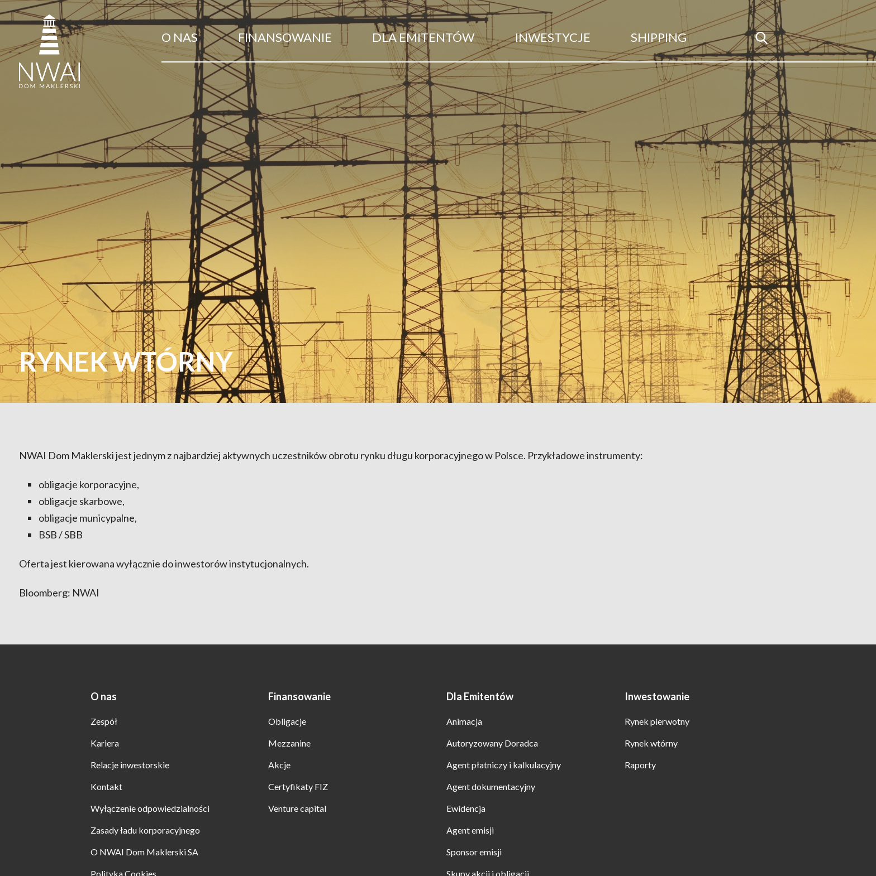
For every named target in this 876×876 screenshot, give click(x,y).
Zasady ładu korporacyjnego (145, 830)
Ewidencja (465, 808)
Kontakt (106, 786)
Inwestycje (553, 37)
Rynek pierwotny (657, 721)
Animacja (464, 721)
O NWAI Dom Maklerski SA (144, 851)
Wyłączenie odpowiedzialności (150, 808)
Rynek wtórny (651, 743)
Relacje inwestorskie (130, 764)
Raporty (640, 764)
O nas (179, 37)
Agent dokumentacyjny (490, 786)
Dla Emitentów (423, 37)
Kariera (105, 743)
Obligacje (287, 721)
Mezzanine (289, 743)
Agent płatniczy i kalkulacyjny (503, 764)
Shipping (659, 37)
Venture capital (297, 808)
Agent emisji (470, 830)
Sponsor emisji (474, 851)
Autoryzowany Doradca (492, 743)
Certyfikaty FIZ (298, 786)
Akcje (279, 764)
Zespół (104, 721)
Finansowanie (285, 37)
